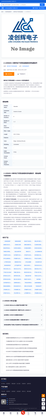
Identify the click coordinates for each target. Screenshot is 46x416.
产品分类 (3, 391)
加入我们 (19, 383)
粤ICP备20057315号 (33, 408)
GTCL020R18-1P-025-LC (7, 258)
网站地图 (29, 391)
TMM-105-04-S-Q (18, 272)
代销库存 (24, 383)
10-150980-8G (38, 251)
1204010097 (7, 241)
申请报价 (35, 8)
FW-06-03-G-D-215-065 (39, 265)
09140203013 (7, 265)
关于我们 (3, 383)
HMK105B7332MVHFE (28, 244)
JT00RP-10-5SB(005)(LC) (18, 258)
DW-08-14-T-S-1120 (39, 268)
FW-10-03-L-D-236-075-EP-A (7, 268)
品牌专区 (29, 383)
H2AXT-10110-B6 (28, 241)
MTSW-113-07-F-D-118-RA (7, 275)
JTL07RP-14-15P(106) (18, 293)
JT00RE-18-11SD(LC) (28, 258)
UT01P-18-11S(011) (7, 293)
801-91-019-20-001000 (18, 279)
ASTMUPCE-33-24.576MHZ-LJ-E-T (7, 282)
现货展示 (8, 391)
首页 (2, 11)
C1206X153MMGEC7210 (39, 244)
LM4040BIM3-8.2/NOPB (39, 282)
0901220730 (28, 275)
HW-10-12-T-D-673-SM (18, 268)
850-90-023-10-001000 (28, 272)
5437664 (38, 279)
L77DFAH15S (7, 262)
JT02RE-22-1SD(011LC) (7, 289)
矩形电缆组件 (8, 11)
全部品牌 (19, 391)
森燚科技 (25, 409)
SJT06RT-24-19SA (18, 255)
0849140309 (18, 241)
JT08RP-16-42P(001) (28, 289)
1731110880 (28, 262)
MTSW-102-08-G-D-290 (7, 279)
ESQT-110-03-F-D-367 (28, 279)
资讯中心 (24, 391)
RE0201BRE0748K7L (7, 286)
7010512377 (38, 286)
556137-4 (28, 251)
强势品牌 (13, 383)
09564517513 (18, 262)
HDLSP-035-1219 (39, 241)
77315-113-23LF (7, 272)
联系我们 (42, 8)
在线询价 (9, 74)
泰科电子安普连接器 (18, 11)
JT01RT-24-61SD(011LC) (28, 255)
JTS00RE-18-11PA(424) (18, 289)
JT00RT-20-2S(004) (7, 255)
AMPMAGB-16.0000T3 (18, 282)
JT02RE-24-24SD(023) (39, 293)
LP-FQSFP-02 (18, 265)
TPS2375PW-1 (28, 282)
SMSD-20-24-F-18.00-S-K (7, 244)
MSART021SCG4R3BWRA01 (7, 248)
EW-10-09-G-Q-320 (28, 265)
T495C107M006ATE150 (7, 251)
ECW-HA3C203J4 (39, 248)
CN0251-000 (18, 244)
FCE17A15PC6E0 (39, 258)
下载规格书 (21, 74)
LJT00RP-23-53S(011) (28, 293)
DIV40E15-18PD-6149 (39, 255)
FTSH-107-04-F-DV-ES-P (39, 272)
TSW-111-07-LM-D (39, 275)
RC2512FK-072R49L (18, 286)
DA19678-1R (39, 262)
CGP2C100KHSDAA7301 (18, 248)
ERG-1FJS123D (28, 286)
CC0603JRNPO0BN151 (28, 248)
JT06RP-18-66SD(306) (39, 289)
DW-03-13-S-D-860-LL (28, 268)
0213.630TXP (18, 251)
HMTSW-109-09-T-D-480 (18, 275)
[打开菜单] (2, 8)
